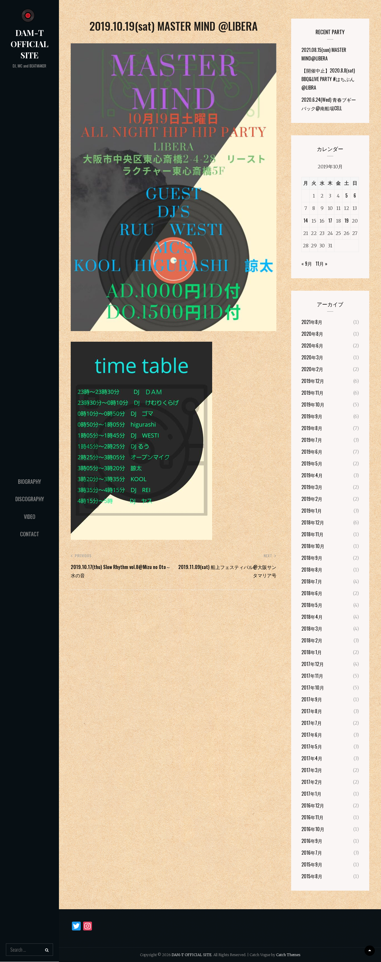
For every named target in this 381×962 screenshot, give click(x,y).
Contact (29, 534)
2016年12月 (312, 805)
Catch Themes (288, 955)
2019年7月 (311, 439)
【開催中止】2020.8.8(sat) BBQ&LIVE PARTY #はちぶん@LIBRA (328, 79)
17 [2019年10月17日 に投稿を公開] (330, 220)
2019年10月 (312, 404)
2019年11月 (312, 392)
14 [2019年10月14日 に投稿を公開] (306, 220)
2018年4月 (312, 616)
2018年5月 (311, 605)
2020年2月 (312, 369)
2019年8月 (311, 428)
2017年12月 (312, 663)
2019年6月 (311, 451)
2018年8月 (311, 569)
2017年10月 (312, 687)
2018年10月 (312, 546)
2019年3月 (311, 487)
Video (29, 516)
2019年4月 (312, 475)
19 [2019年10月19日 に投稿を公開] (346, 220)
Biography (29, 481)
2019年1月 (311, 510)
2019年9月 (311, 416)
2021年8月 (311, 321)
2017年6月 (311, 734)
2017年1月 (311, 793)
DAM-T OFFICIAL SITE (29, 43)
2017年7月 (311, 722)
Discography (29, 499)
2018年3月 (311, 628)
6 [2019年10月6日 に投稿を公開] (355, 195)
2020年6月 (312, 345)
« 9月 (306, 263)
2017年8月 (311, 711)
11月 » (321, 263)
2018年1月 (311, 652)
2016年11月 (312, 817)
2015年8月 (311, 876)
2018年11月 (312, 534)
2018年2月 (311, 640)
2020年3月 (312, 357)
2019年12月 (312, 380)
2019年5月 (311, 463)
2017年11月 (312, 675)
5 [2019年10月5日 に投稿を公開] (346, 195)
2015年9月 (311, 864)
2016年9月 (311, 840)
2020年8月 (312, 333)
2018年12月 (312, 522)
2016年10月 (312, 829)
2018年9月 (311, 557)
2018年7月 (311, 581)
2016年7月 (311, 852)
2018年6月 (311, 593)
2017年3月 (311, 770)
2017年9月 (311, 699)
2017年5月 (311, 746)
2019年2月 (311, 498)
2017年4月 (311, 758)
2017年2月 (311, 781)
